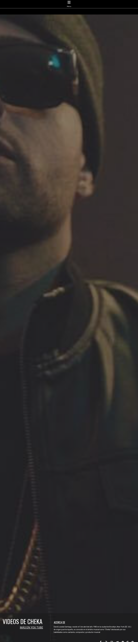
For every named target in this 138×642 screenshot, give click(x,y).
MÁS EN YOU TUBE (31, 627)
